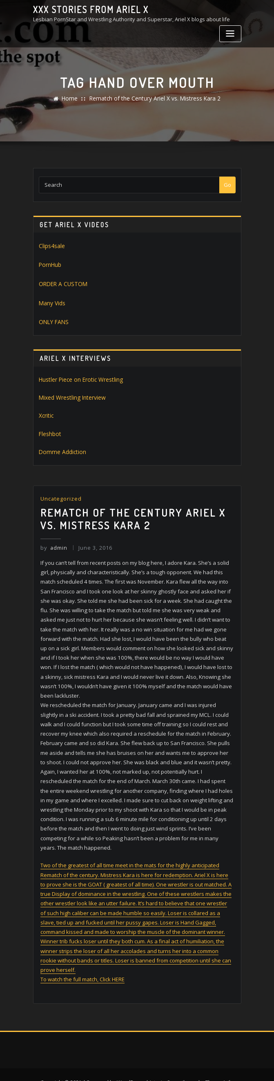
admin (53, 541)
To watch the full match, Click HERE (82, 964)
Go (227, 184)
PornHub (50, 264)
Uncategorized (60, 493)
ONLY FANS (52, 320)
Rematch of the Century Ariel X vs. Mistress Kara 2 (154, 98)
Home (73, 98)
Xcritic (46, 412)
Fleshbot (49, 429)
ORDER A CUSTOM (61, 282)
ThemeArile (219, 1066)
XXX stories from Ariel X (87, 9)
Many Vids (52, 301)
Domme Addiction (60, 447)
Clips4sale (51, 245)
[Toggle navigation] (230, 33)
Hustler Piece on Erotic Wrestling (78, 376)
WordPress (131, 1066)
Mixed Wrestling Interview (70, 394)
